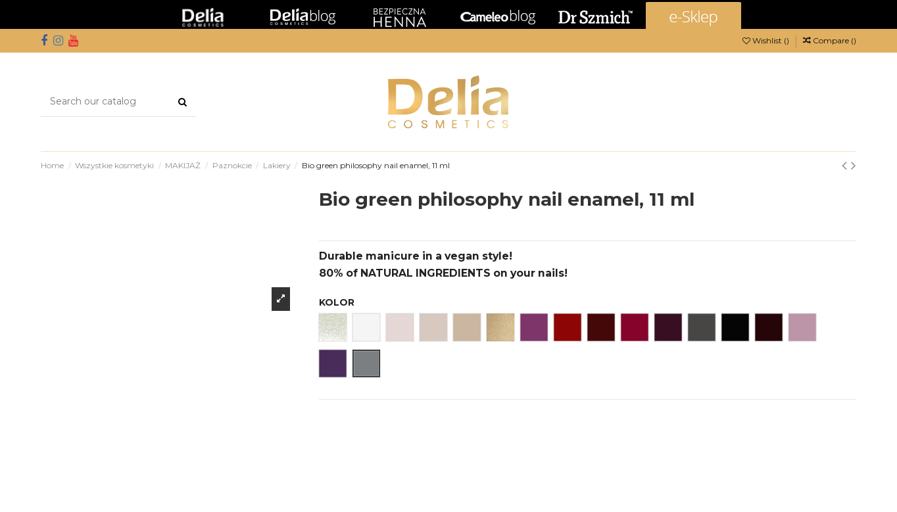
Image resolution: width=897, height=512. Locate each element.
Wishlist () (766, 40)
